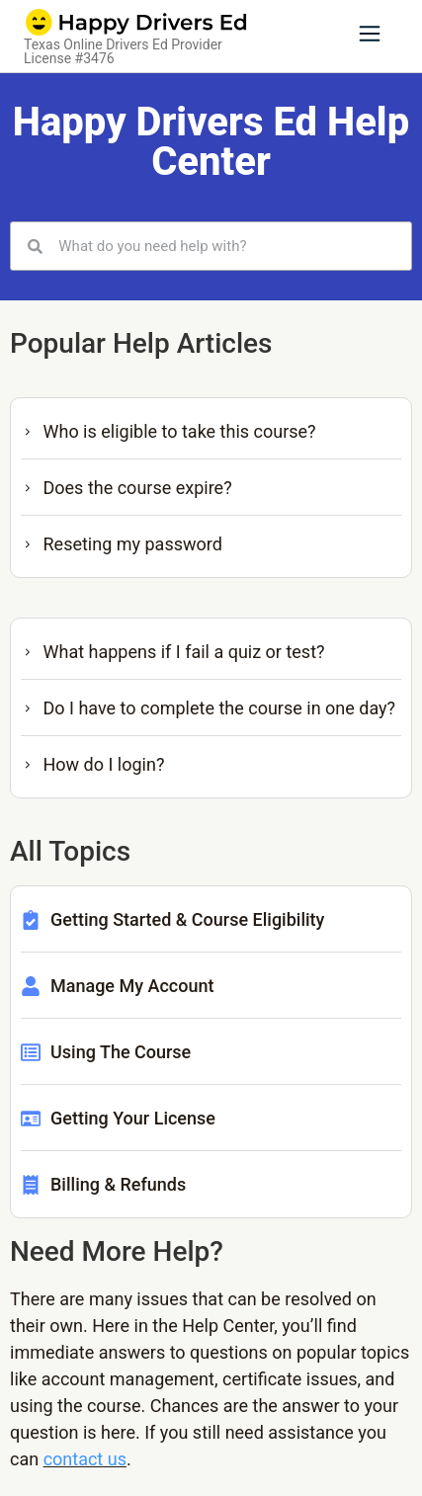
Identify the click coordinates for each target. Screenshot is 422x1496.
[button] (369, 36)
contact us (85, 1459)
